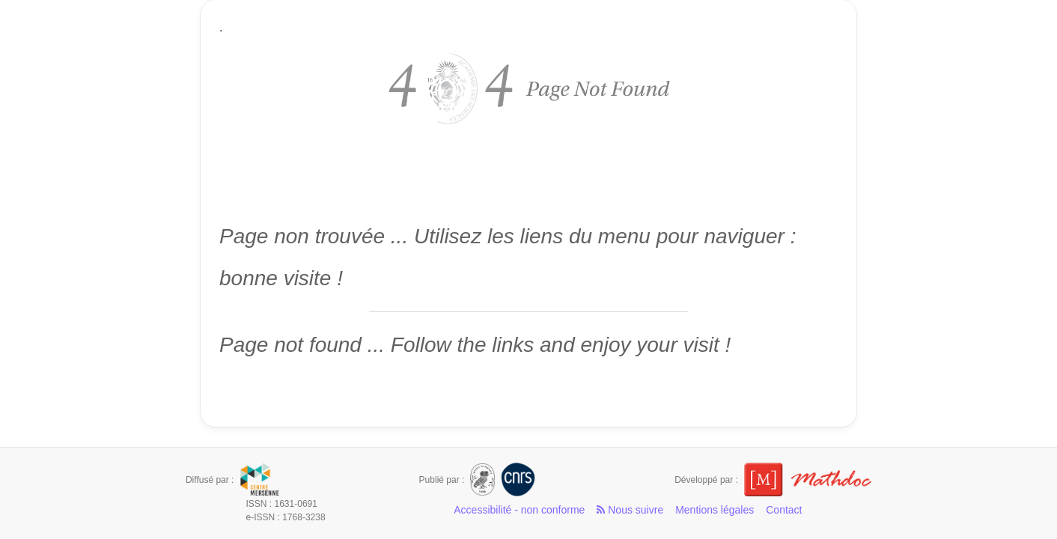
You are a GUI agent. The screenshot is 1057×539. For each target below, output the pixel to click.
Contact (784, 510)
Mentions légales (714, 510)
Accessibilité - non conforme (519, 510)
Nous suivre (630, 510)
